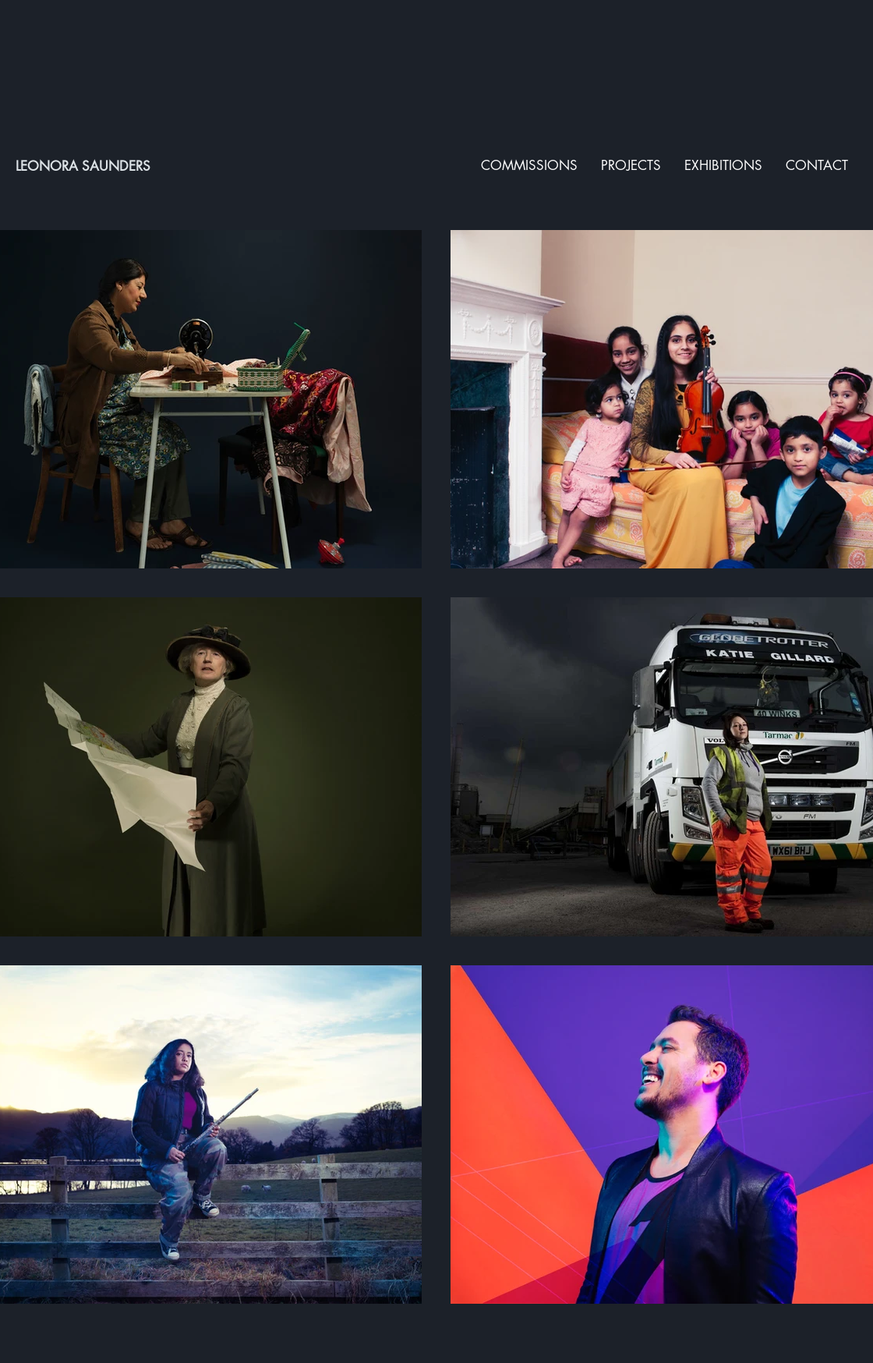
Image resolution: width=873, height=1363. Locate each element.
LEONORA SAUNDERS (83, 166)
